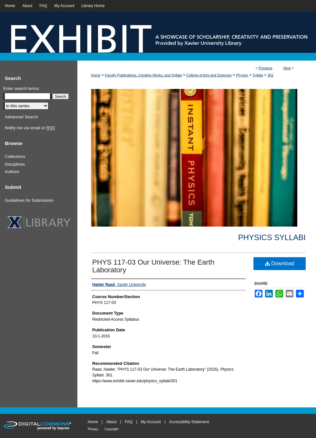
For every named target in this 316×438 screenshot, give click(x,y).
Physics (242, 75)
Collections (15, 156)
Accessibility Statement (189, 422)
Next (287, 68)
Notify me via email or (30, 128)
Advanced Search (21, 116)
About (111, 422)
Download (279, 263)
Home (95, 75)
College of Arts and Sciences (209, 75)
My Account (151, 422)
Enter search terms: (21, 88)
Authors (12, 171)
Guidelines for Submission (29, 200)
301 (270, 75)
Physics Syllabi (272, 237)
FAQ (129, 422)
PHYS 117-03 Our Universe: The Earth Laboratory (153, 266)
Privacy (93, 429)
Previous (265, 68)
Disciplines (15, 164)
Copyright (111, 429)
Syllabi (258, 75)
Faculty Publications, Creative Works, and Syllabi (143, 75)
